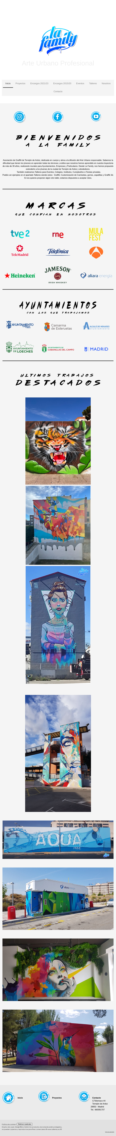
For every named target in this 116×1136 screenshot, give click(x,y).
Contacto (58, 91)
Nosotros (106, 83)
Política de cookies (9, 1124)
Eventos (80, 83)
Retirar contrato (24, 1124)
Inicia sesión (109, 1132)
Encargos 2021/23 (39, 83)
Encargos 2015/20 (62, 83)
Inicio (8, 83)
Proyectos (20, 83)
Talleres (93, 83)
